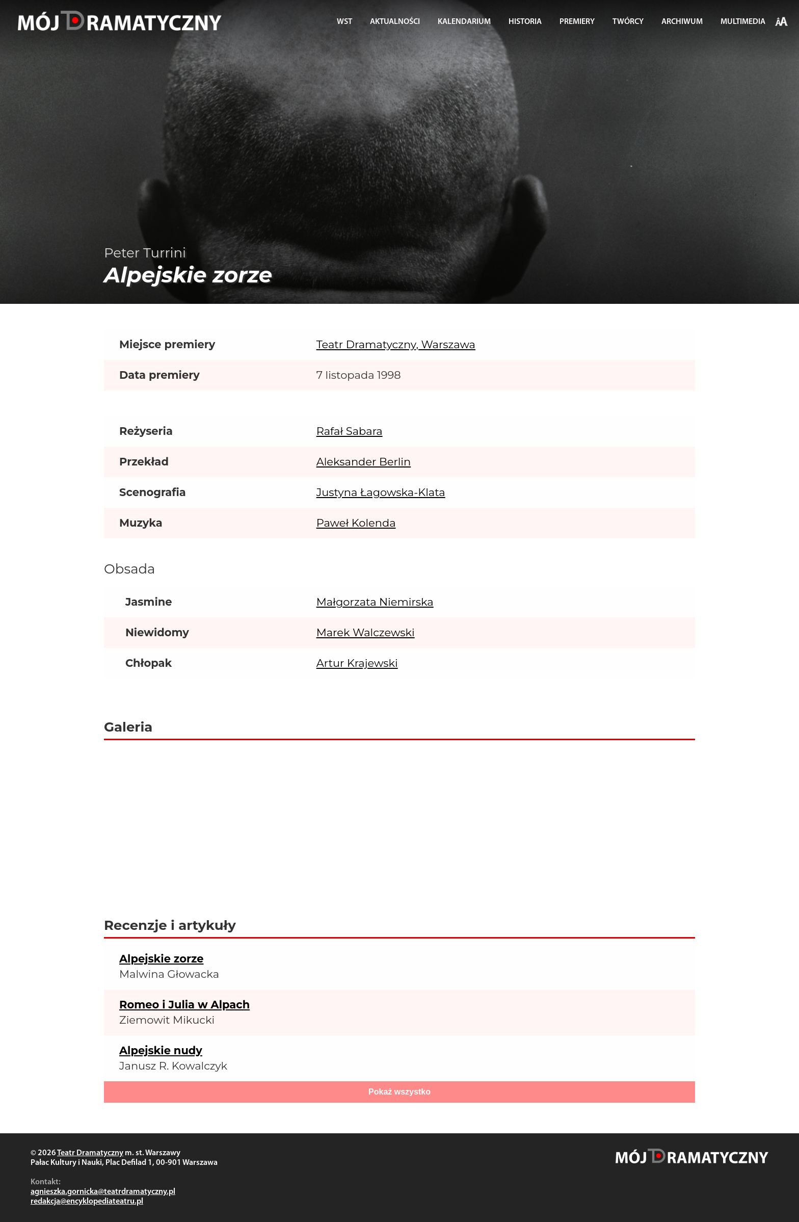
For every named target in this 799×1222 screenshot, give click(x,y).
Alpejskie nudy (160, 1050)
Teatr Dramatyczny (90, 1153)
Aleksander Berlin (363, 461)
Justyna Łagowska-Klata (380, 492)
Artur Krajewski (357, 663)
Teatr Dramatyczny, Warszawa (395, 344)
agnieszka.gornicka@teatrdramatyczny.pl (103, 1192)
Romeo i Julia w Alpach (184, 1004)
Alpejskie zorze (161, 958)
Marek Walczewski (365, 632)
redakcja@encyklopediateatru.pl (87, 1202)
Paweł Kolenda (356, 522)
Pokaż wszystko (399, 1091)
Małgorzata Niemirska (375, 601)
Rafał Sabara (349, 431)
